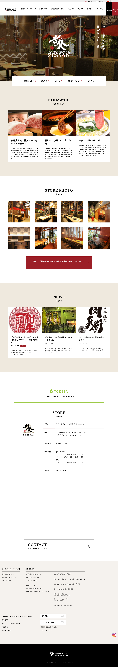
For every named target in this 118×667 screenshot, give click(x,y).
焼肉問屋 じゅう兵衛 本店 (33, 574)
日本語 (101, 1)
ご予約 (90, 81)
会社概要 (5, 620)
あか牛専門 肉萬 (30, 585)
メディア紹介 (6, 630)
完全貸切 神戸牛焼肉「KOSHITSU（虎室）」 (18, 616)
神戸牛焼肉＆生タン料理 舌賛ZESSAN (37, 591)
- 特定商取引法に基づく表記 (48, 627)
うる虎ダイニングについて (11, 569)
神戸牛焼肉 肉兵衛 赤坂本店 (34, 588)
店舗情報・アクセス (74, 81)
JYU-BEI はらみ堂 (31, 580)
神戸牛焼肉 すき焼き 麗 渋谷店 (63, 605)
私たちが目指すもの (8, 574)
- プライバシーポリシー (47, 630)
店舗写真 (44, 81)
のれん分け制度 (6, 580)
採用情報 (45, 616)
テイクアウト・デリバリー (11, 623)
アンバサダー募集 (48, 622)
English (90, 1)
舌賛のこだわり (29, 81)
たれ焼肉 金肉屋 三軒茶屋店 (62, 574)
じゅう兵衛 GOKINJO (32, 577)
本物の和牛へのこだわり (9, 577)
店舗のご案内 (30, 569)
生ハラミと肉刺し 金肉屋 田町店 (63, 589)
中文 (111, 1)
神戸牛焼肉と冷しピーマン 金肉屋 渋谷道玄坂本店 (69, 579)
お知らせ (57, 81)
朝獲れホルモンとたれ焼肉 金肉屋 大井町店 (67, 584)
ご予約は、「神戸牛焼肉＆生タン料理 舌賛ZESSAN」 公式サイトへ (57, 262)
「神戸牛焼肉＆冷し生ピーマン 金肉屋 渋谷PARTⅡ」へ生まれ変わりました (24, 339)
